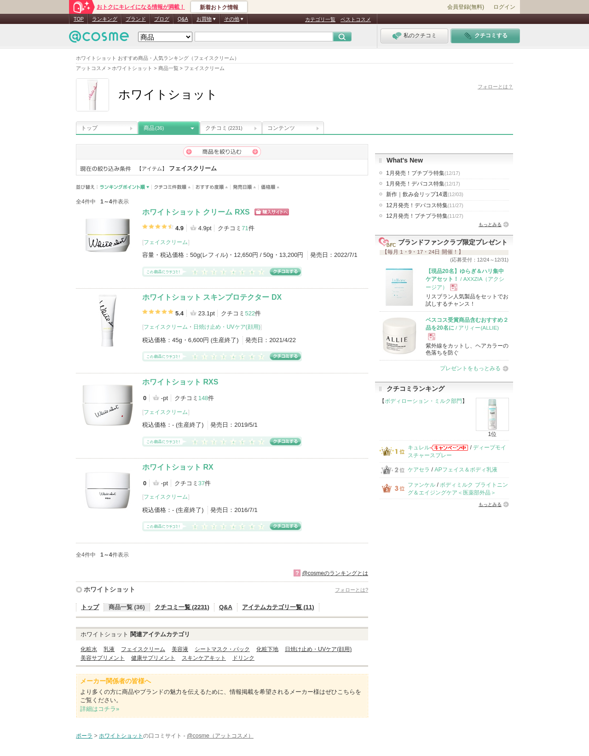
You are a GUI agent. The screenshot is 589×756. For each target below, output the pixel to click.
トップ (89, 128)
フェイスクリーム (166, 242)
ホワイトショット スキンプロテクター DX (212, 297)
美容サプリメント (103, 658)
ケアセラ (419, 469)
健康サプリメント (153, 658)
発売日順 (245, 187)
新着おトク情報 (219, 7)
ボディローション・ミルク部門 (423, 401)
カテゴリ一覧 (320, 19)
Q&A (183, 19)
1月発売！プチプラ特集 (423, 173)
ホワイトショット (109, 589)
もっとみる (490, 224)
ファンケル (421, 485)
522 (250, 313)
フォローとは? (351, 590)
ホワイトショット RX (178, 467)
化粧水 (89, 649)
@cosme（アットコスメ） (220, 736)
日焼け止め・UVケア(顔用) (226, 327)
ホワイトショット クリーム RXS (196, 212)
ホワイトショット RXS (180, 382)
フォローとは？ (495, 86)
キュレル (419, 447)
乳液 (109, 649)
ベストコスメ (356, 19)
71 (245, 228)
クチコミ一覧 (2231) (182, 607)
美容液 (180, 649)
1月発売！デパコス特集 (423, 183)
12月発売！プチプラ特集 (424, 216)
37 (201, 483)
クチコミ (224, 128)
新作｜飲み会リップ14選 (424, 194)
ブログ (161, 19)
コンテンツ (281, 128)
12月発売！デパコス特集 (424, 205)
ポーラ (84, 736)
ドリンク (243, 658)
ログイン (504, 7)
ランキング (104, 19)
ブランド (136, 19)
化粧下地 (267, 649)
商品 (154, 128)
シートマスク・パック (222, 649)
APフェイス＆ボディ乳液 (465, 469)
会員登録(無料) (465, 7)
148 (203, 398)
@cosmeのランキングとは (335, 573)
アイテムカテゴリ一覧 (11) (278, 607)
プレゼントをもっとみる (470, 368)
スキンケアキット (204, 658)
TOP (79, 19)
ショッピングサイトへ (271, 212)
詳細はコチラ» (99, 708)
